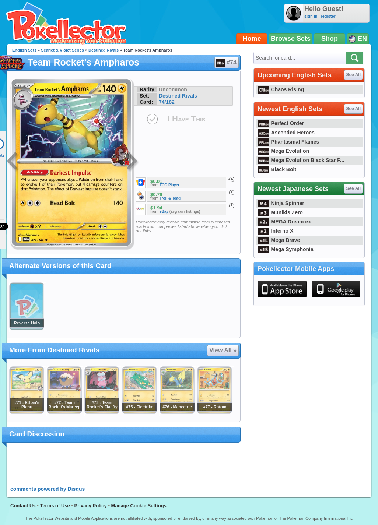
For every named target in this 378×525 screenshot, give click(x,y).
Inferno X (275, 231)
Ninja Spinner (281, 203)
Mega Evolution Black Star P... (301, 160)
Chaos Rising (281, 89)
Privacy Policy (90, 505)
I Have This (186, 118)
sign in (310, 16)
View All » (223, 350)
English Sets (24, 50)
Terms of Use (55, 505)
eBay (164, 211)
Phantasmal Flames (288, 142)
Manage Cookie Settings (139, 505)
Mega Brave (279, 240)
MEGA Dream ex (284, 222)
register (328, 16)
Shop (329, 38)
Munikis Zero (280, 212)
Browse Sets (291, 38)
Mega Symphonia (286, 249)
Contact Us (23, 505)
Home (252, 38)
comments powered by (47, 489)
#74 (226, 63)
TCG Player (169, 185)
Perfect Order (281, 123)
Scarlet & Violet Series (62, 50)
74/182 (167, 102)
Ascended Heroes (286, 132)
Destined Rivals (103, 50)
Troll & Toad (170, 198)
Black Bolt (277, 169)
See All (353, 74)
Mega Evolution (283, 151)
